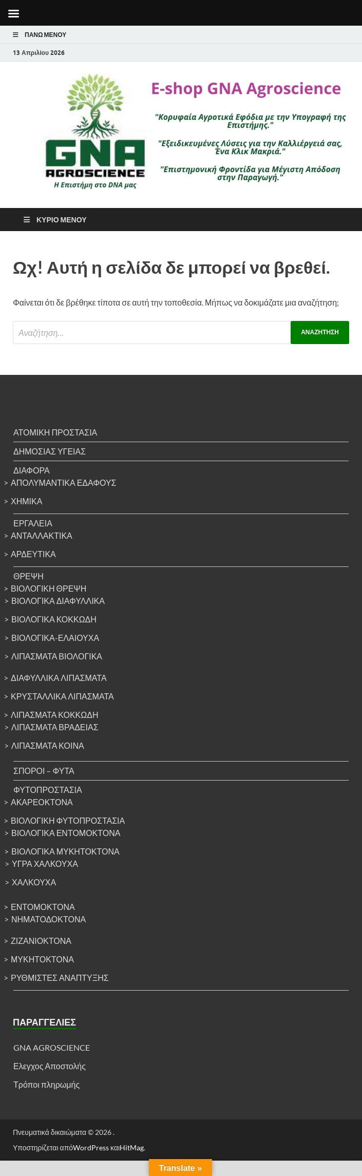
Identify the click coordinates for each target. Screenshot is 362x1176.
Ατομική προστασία (55, 432)
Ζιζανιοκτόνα (41, 940)
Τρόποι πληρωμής (46, 1084)
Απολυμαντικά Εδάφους (64, 482)
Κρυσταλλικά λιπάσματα (62, 696)
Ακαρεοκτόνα (42, 802)
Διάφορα (31, 470)
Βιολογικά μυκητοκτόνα (65, 851)
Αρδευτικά (33, 554)
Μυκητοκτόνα (42, 959)
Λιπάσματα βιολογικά (56, 656)
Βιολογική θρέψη (48, 588)
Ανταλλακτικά (41, 535)
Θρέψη (28, 576)
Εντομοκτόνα (43, 907)
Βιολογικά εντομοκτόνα (65, 833)
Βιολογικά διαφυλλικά (58, 600)
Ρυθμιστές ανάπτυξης (60, 977)
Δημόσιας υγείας (49, 451)
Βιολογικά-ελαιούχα (55, 637)
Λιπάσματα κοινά (47, 745)
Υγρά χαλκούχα (45, 863)
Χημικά (26, 501)
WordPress (91, 1147)
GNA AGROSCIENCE (51, 1047)
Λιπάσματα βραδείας (55, 727)
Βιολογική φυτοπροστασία (68, 820)
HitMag (132, 1147)
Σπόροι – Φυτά (43, 770)
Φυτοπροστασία (47, 789)
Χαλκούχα (34, 882)
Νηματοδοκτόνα (48, 919)
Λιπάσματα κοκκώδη (55, 714)
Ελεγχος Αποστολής (49, 1066)
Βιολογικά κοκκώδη (54, 619)
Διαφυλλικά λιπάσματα (59, 677)
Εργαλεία (32, 523)
